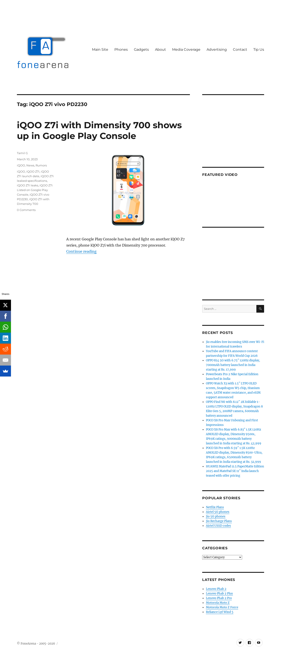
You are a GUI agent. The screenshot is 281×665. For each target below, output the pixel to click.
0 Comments (26, 210)
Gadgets (141, 49)
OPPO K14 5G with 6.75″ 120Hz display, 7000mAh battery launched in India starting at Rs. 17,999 (233, 365)
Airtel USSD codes (218, 526)
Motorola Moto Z (218, 603)
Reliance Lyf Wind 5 (219, 612)
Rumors (41, 165)
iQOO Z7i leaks (27, 185)
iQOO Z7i (33, 171)
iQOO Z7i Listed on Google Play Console (35, 190)
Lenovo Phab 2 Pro (219, 598)
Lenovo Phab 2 (216, 589)
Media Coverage (186, 49)
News (30, 165)
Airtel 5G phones (217, 512)
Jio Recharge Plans (219, 521)
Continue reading (81, 251)
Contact (240, 49)
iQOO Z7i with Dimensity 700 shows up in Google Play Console (99, 130)
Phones (121, 49)
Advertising (217, 49)
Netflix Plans (215, 507)
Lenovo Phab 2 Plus (219, 593)
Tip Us (258, 49)
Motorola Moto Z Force (222, 607)
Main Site (100, 49)
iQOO (21, 165)
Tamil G (22, 153)
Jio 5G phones (215, 516)
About (160, 49)
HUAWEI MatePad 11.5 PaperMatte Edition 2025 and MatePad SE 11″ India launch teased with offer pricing (235, 471)
